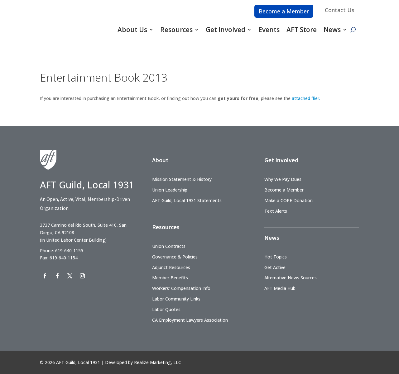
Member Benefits (170, 278)
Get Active (275, 267)
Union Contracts (168, 246)
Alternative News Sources (290, 278)
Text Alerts (275, 211)
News (332, 29)
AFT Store (301, 29)
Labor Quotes (166, 309)
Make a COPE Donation (288, 200)
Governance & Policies (175, 257)
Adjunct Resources (171, 267)
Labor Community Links (176, 299)
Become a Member (284, 11)
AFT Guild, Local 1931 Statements (187, 200)
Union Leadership (169, 190)
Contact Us (339, 10)
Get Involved (225, 29)
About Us (132, 29)
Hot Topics (275, 257)
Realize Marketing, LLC (157, 362)
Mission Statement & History (182, 179)
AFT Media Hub (280, 288)
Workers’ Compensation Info (181, 288)
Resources (176, 29)
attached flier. (306, 98)
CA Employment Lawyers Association (190, 320)
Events (269, 29)
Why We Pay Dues (282, 179)
